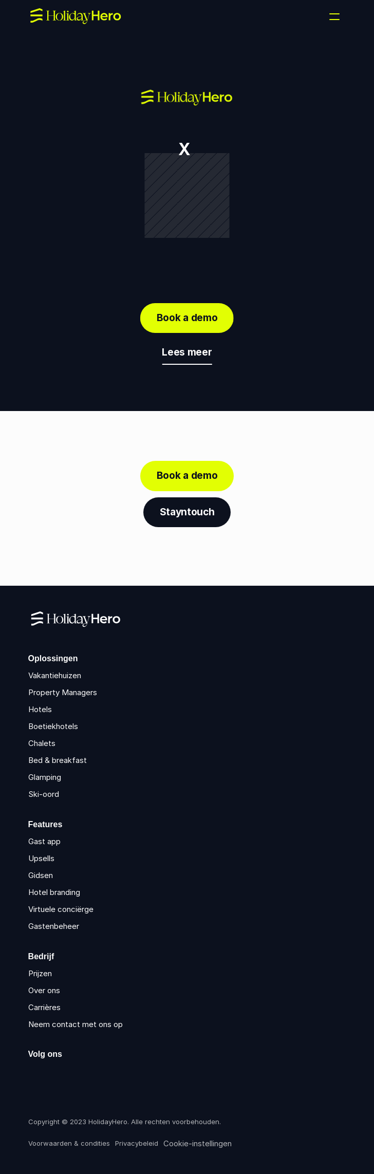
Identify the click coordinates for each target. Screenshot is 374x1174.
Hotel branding (54, 892)
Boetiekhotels (53, 726)
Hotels (40, 709)
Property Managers (62, 692)
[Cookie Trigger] (197, 1143)
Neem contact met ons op (75, 1024)
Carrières (44, 1007)
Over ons (44, 990)
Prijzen (40, 973)
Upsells (41, 858)
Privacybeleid (136, 1143)
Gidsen (40, 875)
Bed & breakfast (57, 760)
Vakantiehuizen (54, 675)
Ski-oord (43, 794)
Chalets (41, 743)
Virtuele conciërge (60, 909)
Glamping (44, 777)
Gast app (44, 841)
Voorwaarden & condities (69, 1143)
